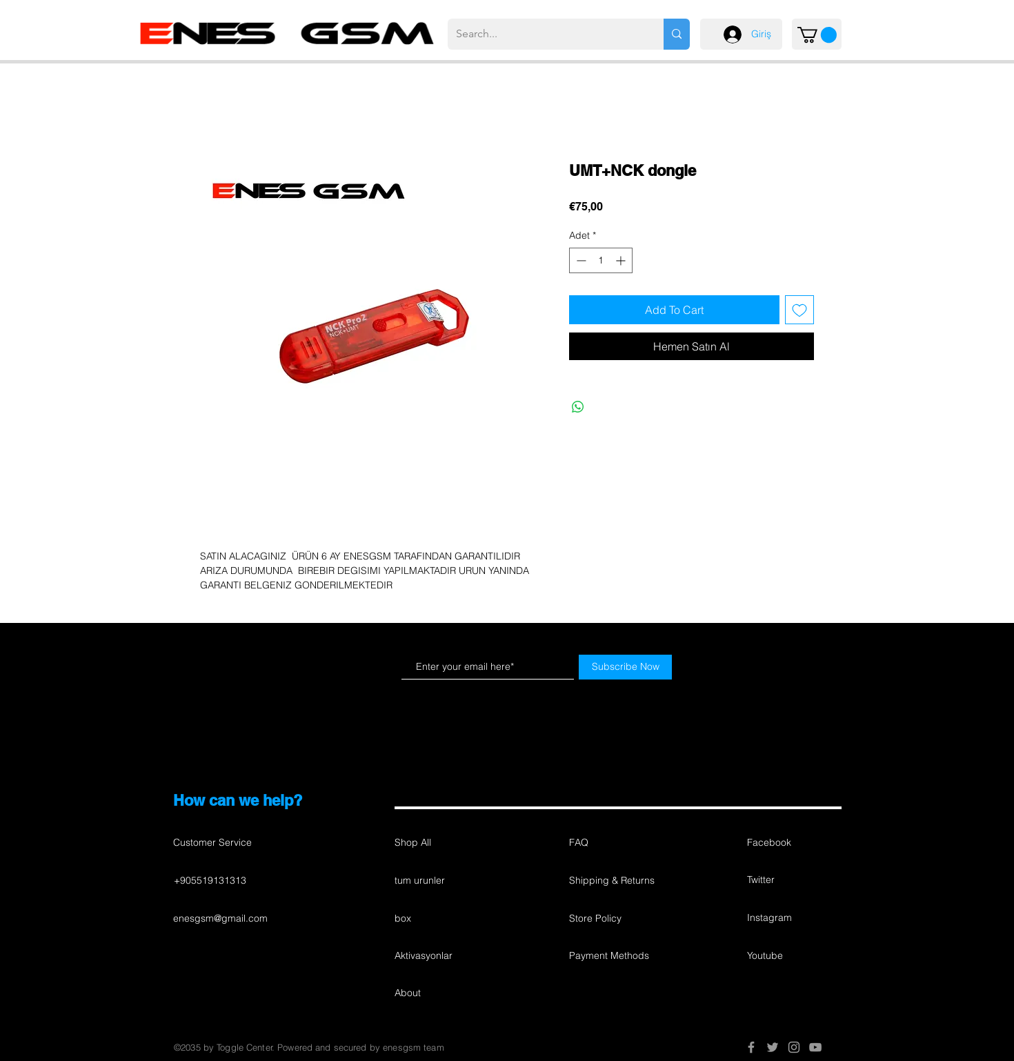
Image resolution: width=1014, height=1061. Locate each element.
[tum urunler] (444, 881)
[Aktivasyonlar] (444, 956)
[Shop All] (444, 843)
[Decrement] (579, 260)
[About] (444, 993)
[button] (817, 35)
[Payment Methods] (618, 956)
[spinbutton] (600, 260)
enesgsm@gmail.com (220, 918)
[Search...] (545, 34)
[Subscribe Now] (625, 667)
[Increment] (621, 260)
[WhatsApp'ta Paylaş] (578, 407)
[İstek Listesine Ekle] (799, 309)
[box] (444, 919)
